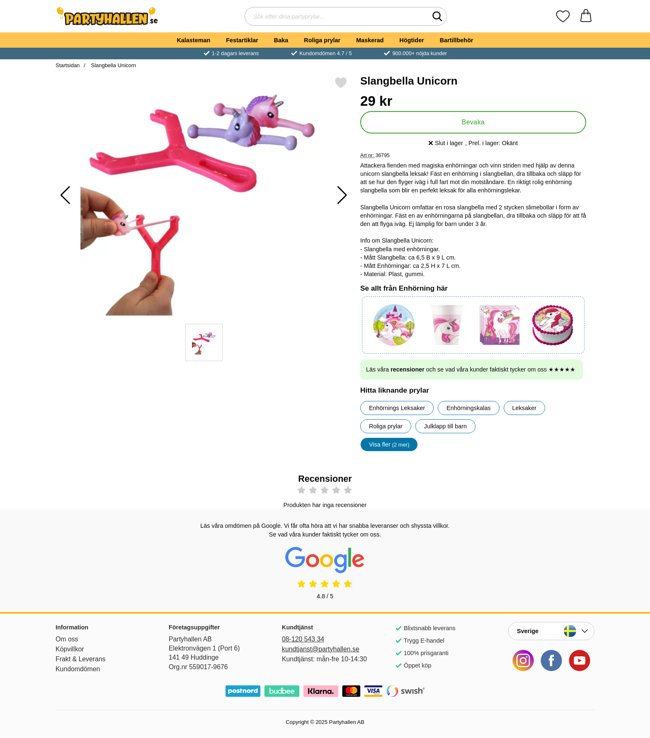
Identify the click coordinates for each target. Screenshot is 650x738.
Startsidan (68, 65)
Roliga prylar (322, 40)
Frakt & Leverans (81, 659)
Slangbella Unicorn (113, 65)
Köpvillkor (70, 649)
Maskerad (369, 40)
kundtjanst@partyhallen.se (320, 649)
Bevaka (473, 122)
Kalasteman (193, 40)
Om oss (67, 639)
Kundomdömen (78, 668)
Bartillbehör (456, 40)
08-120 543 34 (303, 639)
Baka (281, 40)
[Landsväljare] (551, 631)
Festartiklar (242, 40)
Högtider (412, 40)
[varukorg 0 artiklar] (585, 16)
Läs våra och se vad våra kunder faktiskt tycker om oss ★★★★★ (470, 369)
